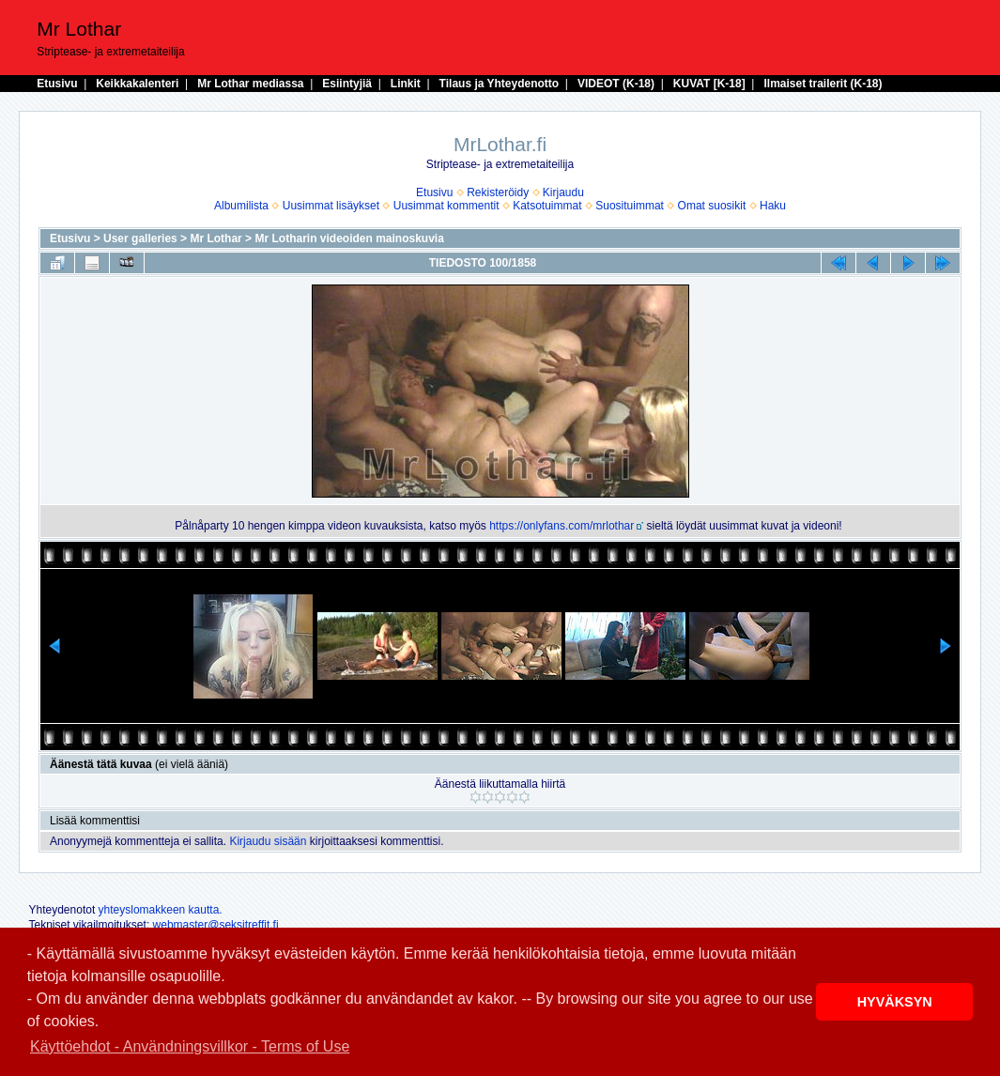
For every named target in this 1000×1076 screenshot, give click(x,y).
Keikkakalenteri (137, 83)
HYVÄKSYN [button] (894, 1001)
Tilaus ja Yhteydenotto (499, 83)
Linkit (406, 83)
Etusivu (57, 83)
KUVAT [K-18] (709, 83)
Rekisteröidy (498, 192)
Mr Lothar (215, 238)
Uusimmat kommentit (446, 205)
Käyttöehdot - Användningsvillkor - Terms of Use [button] (189, 1046)
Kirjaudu (563, 192)
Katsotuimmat (547, 205)
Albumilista (241, 205)
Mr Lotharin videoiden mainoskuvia (348, 238)
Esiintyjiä (347, 83)
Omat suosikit (712, 205)
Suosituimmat (629, 205)
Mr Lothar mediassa (250, 83)
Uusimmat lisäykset (331, 205)
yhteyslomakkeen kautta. (161, 909)
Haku (773, 205)
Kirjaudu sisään (267, 841)
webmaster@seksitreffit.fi (216, 924)
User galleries (140, 238)
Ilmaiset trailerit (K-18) (822, 83)
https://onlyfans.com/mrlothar (561, 525)
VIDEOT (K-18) (615, 83)
